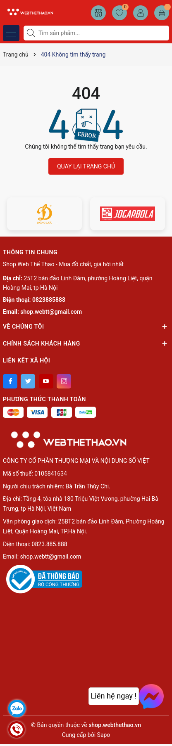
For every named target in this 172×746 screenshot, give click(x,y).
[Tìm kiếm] (32, 33)
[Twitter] (28, 381)
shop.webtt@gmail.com (51, 311)
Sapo (103, 735)
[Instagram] (64, 381)
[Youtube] (46, 381)
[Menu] (11, 33)
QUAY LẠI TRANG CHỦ (86, 166)
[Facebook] (10, 381)
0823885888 (48, 299)
